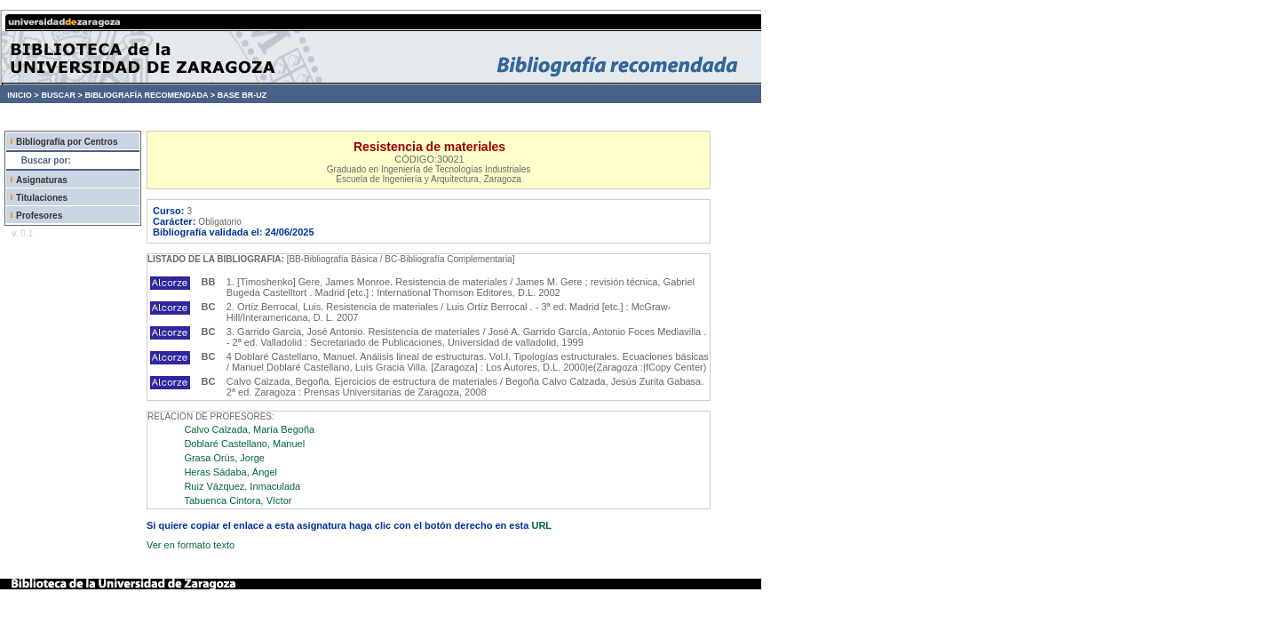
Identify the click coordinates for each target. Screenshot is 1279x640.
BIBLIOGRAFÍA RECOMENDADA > (149, 95)
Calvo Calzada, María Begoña (249, 429)
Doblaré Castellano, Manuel (244, 443)
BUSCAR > (61, 95)
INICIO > (22, 95)
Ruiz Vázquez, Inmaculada (242, 486)
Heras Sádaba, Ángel (230, 472)
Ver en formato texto (190, 545)
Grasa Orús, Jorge (224, 457)
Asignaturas (42, 180)
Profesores (39, 215)
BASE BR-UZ (242, 95)
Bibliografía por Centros (66, 142)
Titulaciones (42, 198)
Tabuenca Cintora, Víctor (237, 500)
